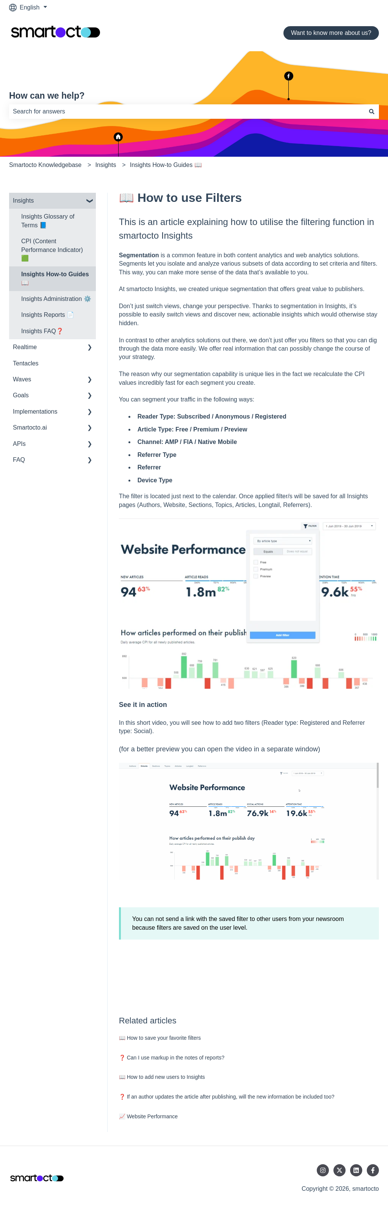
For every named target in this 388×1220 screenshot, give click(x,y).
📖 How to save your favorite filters (160, 1038)
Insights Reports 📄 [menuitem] (47, 315)
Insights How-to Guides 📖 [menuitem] (55, 278)
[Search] (372, 111)
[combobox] (187, 111)
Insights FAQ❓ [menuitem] (42, 331)
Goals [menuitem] (21, 395)
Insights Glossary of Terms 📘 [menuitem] (48, 220)
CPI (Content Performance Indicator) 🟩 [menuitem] (52, 249)
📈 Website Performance (148, 1116)
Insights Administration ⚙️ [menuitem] (56, 299)
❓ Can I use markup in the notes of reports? (171, 1058)
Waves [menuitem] (22, 379)
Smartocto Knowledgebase (45, 165)
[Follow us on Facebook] (373, 1170)
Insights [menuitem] (23, 200)
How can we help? (46, 96)
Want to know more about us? (331, 33)
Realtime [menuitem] (25, 347)
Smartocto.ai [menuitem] (30, 427)
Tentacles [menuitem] (26, 363)
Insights (105, 165)
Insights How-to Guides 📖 (166, 165)
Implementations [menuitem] (35, 411)
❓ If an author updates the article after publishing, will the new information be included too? (227, 1097)
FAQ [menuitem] (19, 460)
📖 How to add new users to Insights (162, 1077)
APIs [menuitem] (19, 444)
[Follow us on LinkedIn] (356, 1170)
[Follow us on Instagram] (323, 1170)
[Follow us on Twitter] (339, 1170)
